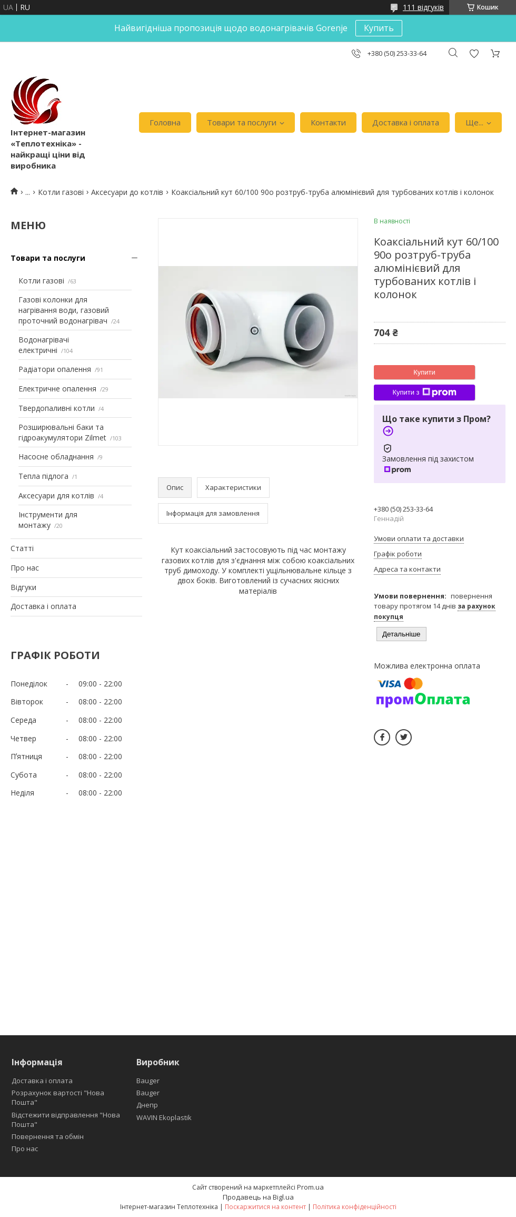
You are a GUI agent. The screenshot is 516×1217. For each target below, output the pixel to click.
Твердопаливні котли (56, 408)
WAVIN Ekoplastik (164, 1117)
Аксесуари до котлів (127, 192)
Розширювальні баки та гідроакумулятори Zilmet (62, 432)
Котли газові (61, 192)
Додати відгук (473, 53)
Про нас (25, 568)
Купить (379, 28)
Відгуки (23, 587)
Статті (22, 548)
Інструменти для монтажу (47, 519)
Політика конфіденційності (354, 1206)
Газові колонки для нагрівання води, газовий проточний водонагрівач (63, 310)
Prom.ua (310, 1187)
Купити (424, 372)
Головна (165, 122)
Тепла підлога (43, 476)
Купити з (424, 392)
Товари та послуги (241, 122)
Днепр (147, 1105)
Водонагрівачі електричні (43, 345)
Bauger (148, 1080)
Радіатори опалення (54, 369)
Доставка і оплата (405, 122)
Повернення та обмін (48, 1136)
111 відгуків (423, 7)
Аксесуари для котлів (56, 495)
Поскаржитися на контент (265, 1206)
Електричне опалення (57, 389)
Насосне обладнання (56, 457)
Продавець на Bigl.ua (258, 1197)
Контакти (328, 122)
